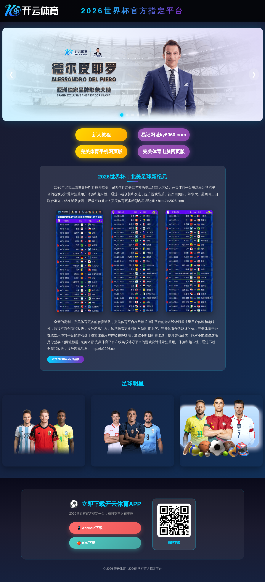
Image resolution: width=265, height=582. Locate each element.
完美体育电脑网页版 (164, 151)
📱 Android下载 (89, 528)
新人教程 (101, 134)
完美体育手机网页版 (101, 151)
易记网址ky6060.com (163, 134)
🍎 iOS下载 (86, 543)
